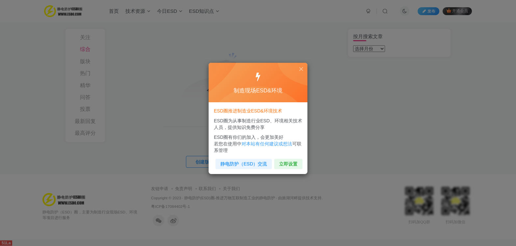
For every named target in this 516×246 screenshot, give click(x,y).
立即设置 (286, 161)
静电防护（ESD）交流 (245, 161)
